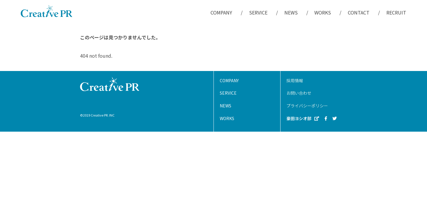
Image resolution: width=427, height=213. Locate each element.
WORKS (322, 12)
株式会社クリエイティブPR (46, 11)
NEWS (291, 12)
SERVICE (258, 12)
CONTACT (358, 12)
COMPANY (221, 12)
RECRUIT (396, 12)
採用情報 (294, 80)
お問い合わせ (298, 93)
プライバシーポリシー (307, 106)
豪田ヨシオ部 (302, 118)
